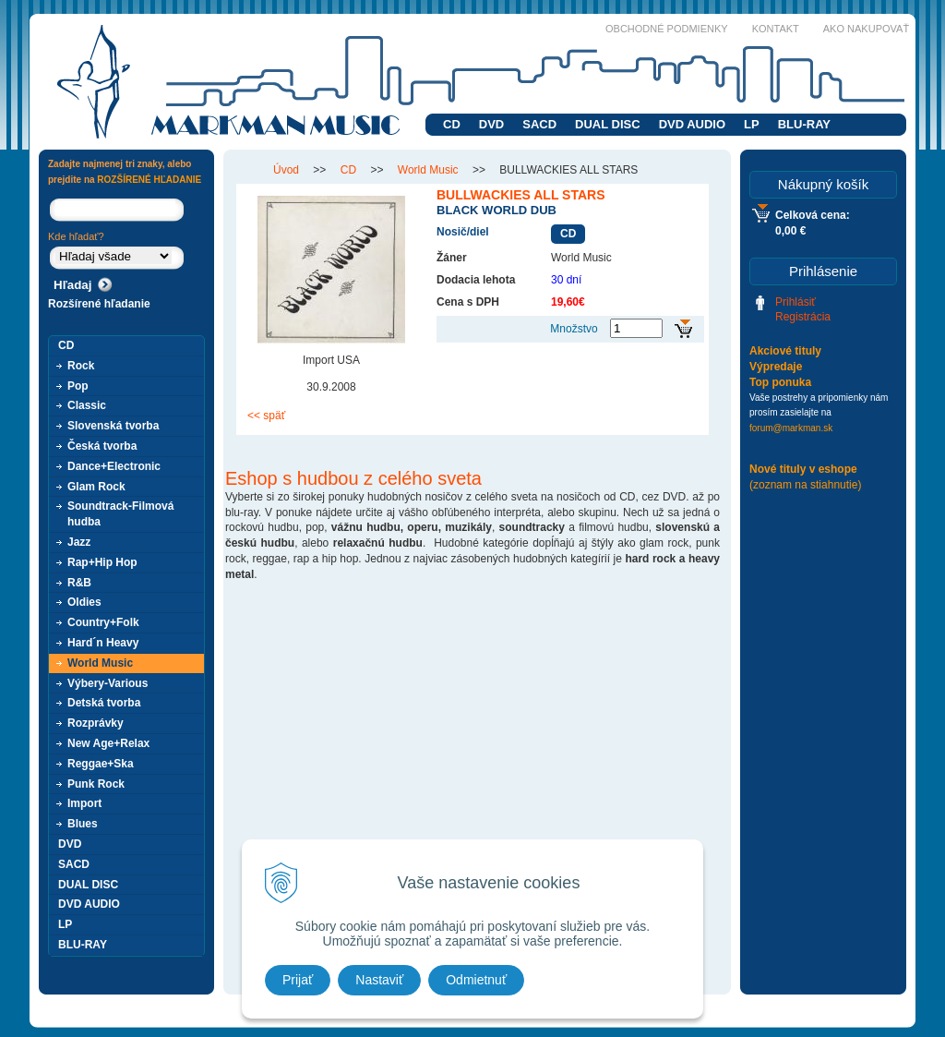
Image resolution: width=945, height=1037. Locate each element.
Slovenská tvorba (113, 425)
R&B (79, 582)
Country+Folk (103, 622)
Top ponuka (780, 382)
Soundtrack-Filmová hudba (120, 514)
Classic (86, 405)
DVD (491, 124)
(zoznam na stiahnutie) (805, 484)
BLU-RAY (804, 124)
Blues (82, 823)
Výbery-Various (107, 683)
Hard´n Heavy (102, 642)
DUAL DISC (607, 124)
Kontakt (775, 28)
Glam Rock (96, 486)
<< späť (266, 415)
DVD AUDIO (692, 124)
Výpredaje (775, 366)
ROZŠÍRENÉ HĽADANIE (149, 180)
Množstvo (573, 328)
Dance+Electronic (114, 466)
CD (452, 124)
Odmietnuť (476, 979)
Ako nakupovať (866, 28)
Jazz (78, 542)
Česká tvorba (102, 446)
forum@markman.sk (790, 428)
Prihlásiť (795, 301)
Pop (78, 386)
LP (752, 124)
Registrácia (803, 316)
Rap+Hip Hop (102, 562)
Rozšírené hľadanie (99, 303)
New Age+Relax (108, 743)
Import (84, 803)
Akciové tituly (785, 350)
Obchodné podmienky (666, 28)
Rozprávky (95, 723)
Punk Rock (96, 784)
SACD (539, 124)
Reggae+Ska (100, 763)
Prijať (297, 979)
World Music (100, 663)
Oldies (84, 602)
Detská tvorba (103, 702)
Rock (80, 365)
